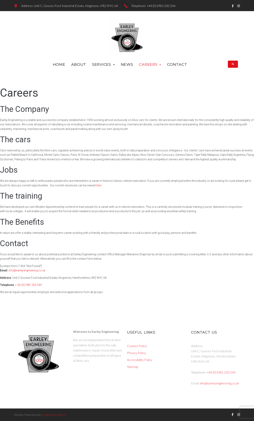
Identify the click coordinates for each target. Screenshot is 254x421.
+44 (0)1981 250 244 (221, 372)
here (98, 185)
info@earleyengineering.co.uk (27, 270)
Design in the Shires (53, 414)
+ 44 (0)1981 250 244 (28, 284)
